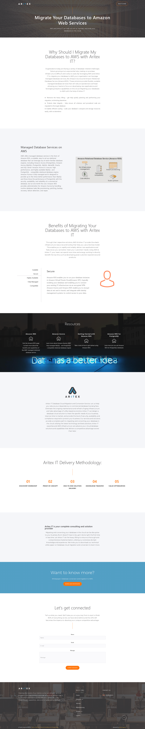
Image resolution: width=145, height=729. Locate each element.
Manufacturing (80, 708)
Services (78, 704)
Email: (72, 642)
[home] (24, 3)
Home (78, 696)
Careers (78, 716)
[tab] (29, 270)
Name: (72, 634)
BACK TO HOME (122, 3)
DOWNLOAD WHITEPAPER (72, 584)
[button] (80, 700)
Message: (72, 650)
